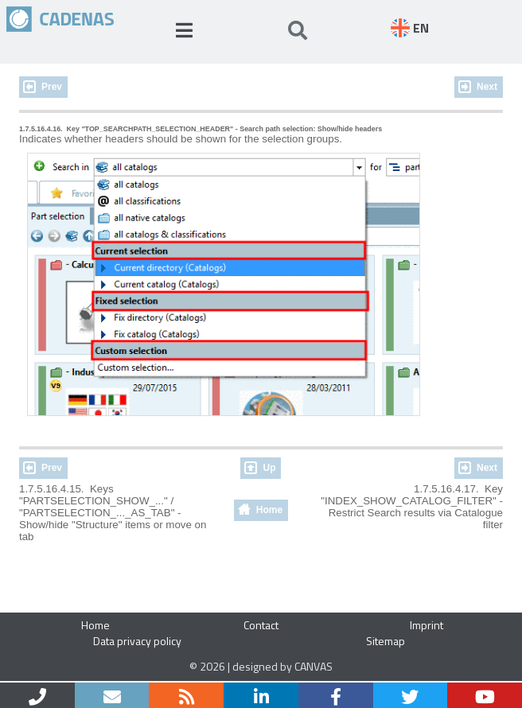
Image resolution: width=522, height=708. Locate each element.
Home (269, 509)
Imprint (426, 624)
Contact (261, 624)
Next (487, 86)
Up (269, 467)
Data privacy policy (137, 640)
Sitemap (385, 640)
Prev (51, 86)
